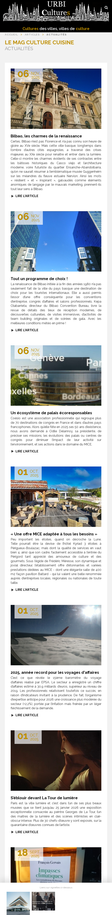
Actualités (57, 34)
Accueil (11, 34)
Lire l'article (27, 196)
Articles (32, 34)
